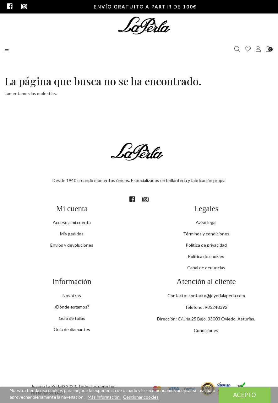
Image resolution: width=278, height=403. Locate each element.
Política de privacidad (206, 245)
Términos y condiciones (206, 233)
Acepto (244, 394)
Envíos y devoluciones (71, 245)
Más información (104, 397)
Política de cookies (206, 256)
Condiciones (206, 330)
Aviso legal (206, 222)
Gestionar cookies (141, 397)
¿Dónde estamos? (71, 306)
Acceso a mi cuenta (72, 222)
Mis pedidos (72, 233)
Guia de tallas (72, 318)
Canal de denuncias (206, 267)
